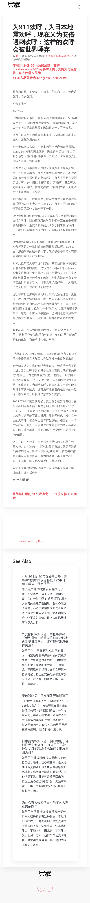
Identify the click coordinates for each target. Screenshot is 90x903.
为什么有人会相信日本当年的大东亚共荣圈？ (45, 804)
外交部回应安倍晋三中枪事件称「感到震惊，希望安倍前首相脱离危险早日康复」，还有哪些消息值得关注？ (45, 639)
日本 (58, 55)
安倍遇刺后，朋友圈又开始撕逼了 (45, 695)
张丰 (18, 55)
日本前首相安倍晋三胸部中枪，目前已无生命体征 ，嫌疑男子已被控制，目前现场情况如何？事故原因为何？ (45, 746)
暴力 (63, 55)
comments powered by (29, 541)
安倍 (48, 55)
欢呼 (53, 55)
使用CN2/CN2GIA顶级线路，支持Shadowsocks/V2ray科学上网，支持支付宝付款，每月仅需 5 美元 (45, 69)
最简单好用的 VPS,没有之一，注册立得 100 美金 (45, 496)
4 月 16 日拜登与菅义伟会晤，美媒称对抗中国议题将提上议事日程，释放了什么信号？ (44, 580)
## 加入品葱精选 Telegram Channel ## (40, 78)
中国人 (70, 55)
